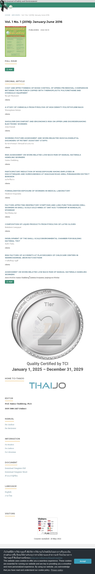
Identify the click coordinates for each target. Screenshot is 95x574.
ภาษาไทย (8, 495)
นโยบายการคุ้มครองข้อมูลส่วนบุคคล (46, 558)
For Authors (9, 448)
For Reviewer (10, 428)
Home (7, 15)
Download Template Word (16, 472)
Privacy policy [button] (57, 570)
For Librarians (10, 452)
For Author (9, 424)
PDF (10, 69)
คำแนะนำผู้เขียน (11, 475)
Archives (16, 15)
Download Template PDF (15, 468)
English (8, 492)
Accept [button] (83, 561)
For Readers (9, 444)
